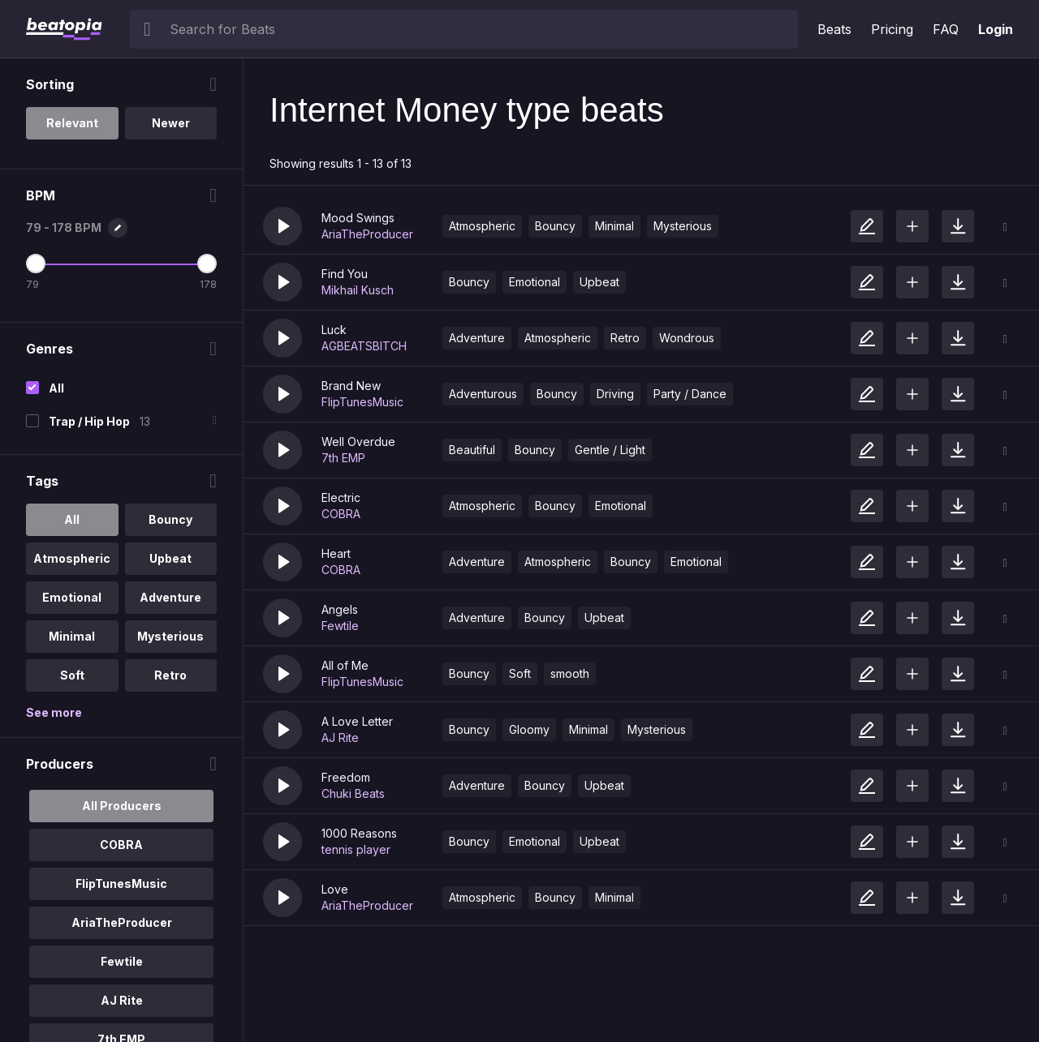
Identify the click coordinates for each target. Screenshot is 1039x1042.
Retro (625, 338)
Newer (171, 123)
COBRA (340, 514)
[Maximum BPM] (207, 263)
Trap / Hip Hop (89, 421)
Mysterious (682, 226)
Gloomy (529, 729)
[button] (282, 226)
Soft (520, 673)
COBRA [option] (121, 844)
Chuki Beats (353, 793)
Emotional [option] (71, 597)
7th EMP (343, 458)
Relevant (72, 123)
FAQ (946, 29)
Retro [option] (170, 675)
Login (995, 29)
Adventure (477, 338)
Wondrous (686, 338)
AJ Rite (340, 737)
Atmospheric (482, 226)
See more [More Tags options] (54, 712)
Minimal (614, 226)
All (56, 388)
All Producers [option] (122, 806)
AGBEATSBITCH (364, 346)
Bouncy (555, 226)
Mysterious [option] (170, 636)
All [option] (72, 519)
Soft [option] (72, 675)
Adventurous (483, 394)
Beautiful (472, 450)
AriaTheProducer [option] (121, 922)
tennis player (355, 849)
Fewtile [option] (122, 961)
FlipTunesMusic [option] (121, 883)
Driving (615, 394)
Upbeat (599, 282)
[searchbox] (480, 29)
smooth (569, 673)
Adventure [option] (170, 597)
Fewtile (340, 625)
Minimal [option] (72, 636)
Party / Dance (689, 394)
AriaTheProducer (367, 234)
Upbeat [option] (170, 558)
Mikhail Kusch (357, 290)
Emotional (534, 282)
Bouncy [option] (170, 519)
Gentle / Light (610, 450)
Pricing (892, 29)
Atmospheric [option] (71, 558)
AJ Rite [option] (122, 1000)
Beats (834, 29)
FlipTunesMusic (362, 402)
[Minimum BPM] (35, 263)
